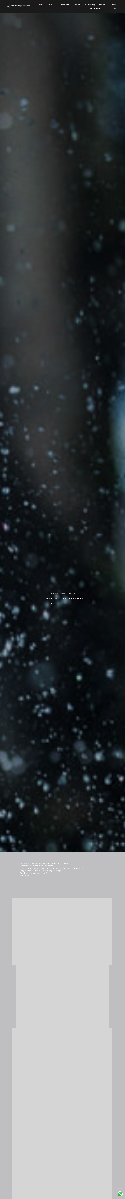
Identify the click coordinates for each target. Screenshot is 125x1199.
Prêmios (76, 5)
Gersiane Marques (97, 8)
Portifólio (51, 5)
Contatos (112, 8)
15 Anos (113, 5)
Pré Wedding (90, 5)
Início (41, 5)
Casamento (64, 5)
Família (102, 5)
